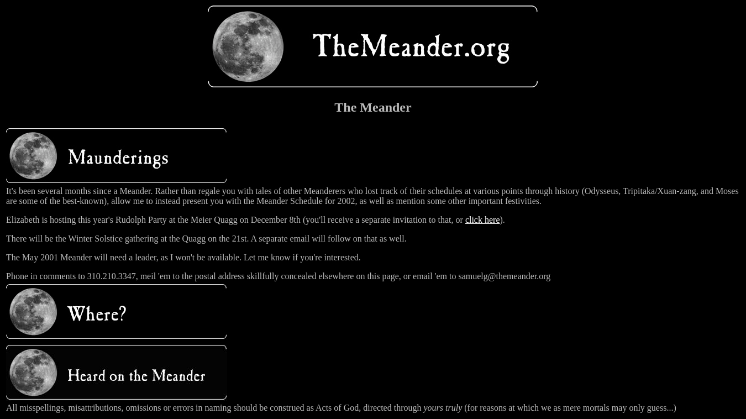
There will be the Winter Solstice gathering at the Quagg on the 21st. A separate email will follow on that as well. (206, 238)
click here (482, 219)
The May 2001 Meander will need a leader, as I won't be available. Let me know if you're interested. (183, 257)
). (502, 219)
